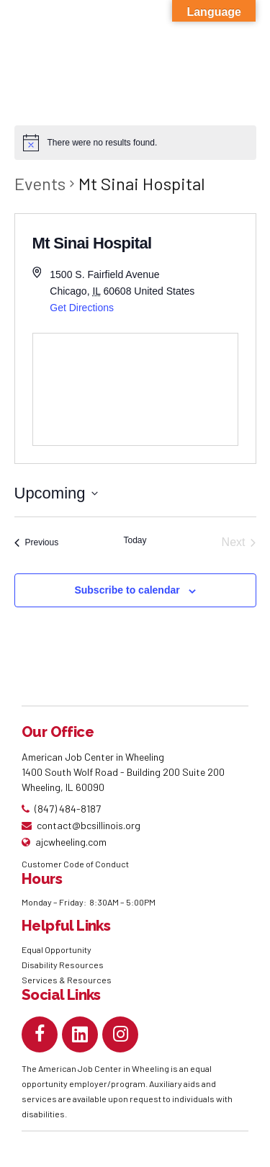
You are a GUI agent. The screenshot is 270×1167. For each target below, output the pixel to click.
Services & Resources (67, 980)
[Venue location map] (135, 389)
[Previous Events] (36, 542)
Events (40, 183)
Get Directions (82, 307)
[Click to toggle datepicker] (56, 493)
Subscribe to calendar (126, 590)
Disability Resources (63, 965)
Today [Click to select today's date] (134, 540)
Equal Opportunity (57, 949)
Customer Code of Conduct (75, 864)
